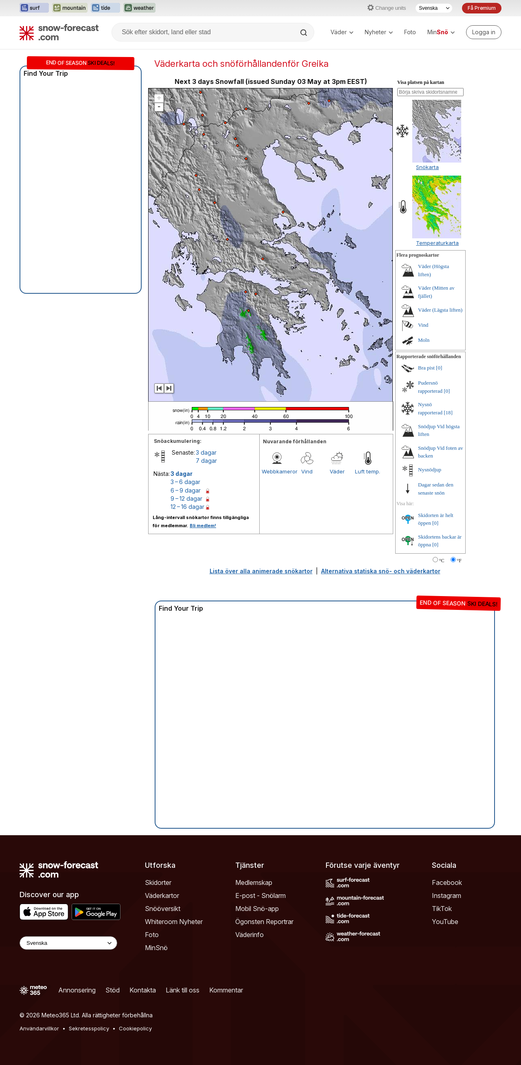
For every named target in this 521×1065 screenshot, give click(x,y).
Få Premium (482, 8)
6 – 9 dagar (186, 490)
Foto (410, 32)
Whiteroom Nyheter (174, 922)
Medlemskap (253, 882)
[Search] (304, 32)
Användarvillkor (39, 1028)
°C (441, 560)
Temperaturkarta (437, 243)
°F (459, 560)
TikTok (442, 908)
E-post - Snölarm (260, 895)
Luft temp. (367, 471)
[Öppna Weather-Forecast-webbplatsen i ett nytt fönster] (139, 8)
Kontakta (142, 990)
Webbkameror (277, 471)
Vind (307, 471)
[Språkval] (434, 8)
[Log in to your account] (483, 32)
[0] (439, 368)
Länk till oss (182, 990)
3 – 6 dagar (185, 481)
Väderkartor (162, 895)
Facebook (447, 882)
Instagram (446, 895)
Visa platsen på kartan (420, 82)
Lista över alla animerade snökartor (261, 571)
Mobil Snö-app (257, 908)
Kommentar (226, 990)
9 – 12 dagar (186, 498)
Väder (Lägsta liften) (440, 310)
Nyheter (379, 32)
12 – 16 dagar (187, 506)
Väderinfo (249, 935)
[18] (448, 412)
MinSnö (156, 948)
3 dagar (206, 452)
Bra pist (426, 368)
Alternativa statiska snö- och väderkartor (380, 571)
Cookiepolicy (135, 1028)
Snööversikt (162, 908)
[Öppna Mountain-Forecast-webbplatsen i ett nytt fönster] (70, 8)
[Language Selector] (68, 943)
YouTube (445, 922)
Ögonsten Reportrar (264, 922)
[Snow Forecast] (59, 32)
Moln (423, 340)
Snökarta (427, 167)
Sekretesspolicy (89, 1028)
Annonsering (77, 990)
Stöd (112, 990)
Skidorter (158, 882)
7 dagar (206, 460)
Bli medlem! (203, 525)
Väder (342, 32)
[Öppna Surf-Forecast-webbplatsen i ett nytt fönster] (34, 8)
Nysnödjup (429, 469)
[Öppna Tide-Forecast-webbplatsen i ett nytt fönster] (105, 8)
